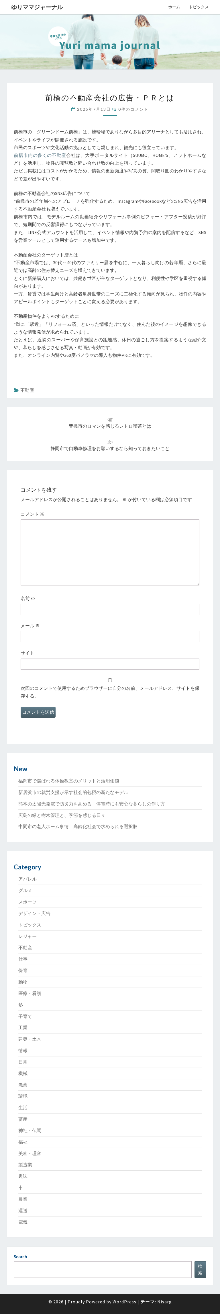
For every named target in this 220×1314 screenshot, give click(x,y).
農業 (23, 1199)
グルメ (25, 890)
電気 (23, 1222)
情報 (23, 1050)
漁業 (23, 1085)
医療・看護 (29, 993)
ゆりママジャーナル (37, 7)
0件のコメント (133, 109)
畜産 (23, 1119)
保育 (23, 970)
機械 (23, 1073)
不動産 (27, 390)
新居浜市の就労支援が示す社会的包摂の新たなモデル (73, 792)
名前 (28, 598)
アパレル (27, 879)
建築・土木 (29, 1039)
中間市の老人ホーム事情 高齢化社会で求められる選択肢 (78, 826)
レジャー (27, 936)
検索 (200, 1269)
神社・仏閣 (29, 1130)
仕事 (23, 959)
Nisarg (164, 1302)
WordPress (124, 1302)
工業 (23, 1027)
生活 (23, 1107)
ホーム (174, 6)
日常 (23, 1062)
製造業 (25, 1164)
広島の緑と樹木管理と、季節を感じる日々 (61, 815)
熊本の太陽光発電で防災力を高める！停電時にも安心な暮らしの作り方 (91, 804)
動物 (23, 982)
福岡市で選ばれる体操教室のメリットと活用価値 (68, 781)
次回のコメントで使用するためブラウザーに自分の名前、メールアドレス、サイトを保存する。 (110, 692)
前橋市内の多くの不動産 (40, 155)
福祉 (23, 1142)
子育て (25, 1016)
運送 (23, 1210)
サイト (27, 653)
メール (30, 625)
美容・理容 (29, 1153)
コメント (32, 514)
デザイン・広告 (34, 913)
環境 (23, 1096)
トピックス (199, 6)
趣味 (23, 1176)
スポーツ (27, 902)
